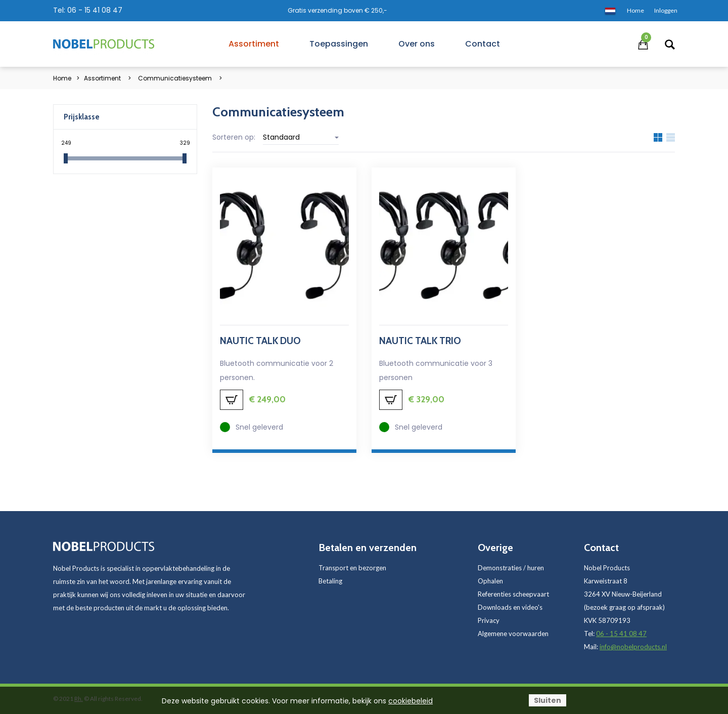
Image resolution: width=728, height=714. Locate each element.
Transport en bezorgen (352, 568)
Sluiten (547, 700)
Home (62, 78)
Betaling (330, 581)
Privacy (488, 620)
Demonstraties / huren (511, 568)
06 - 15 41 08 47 (94, 10)
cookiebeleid (410, 701)
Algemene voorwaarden (513, 633)
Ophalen (490, 581)
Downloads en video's (510, 607)
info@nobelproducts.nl (633, 647)
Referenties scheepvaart (513, 594)
